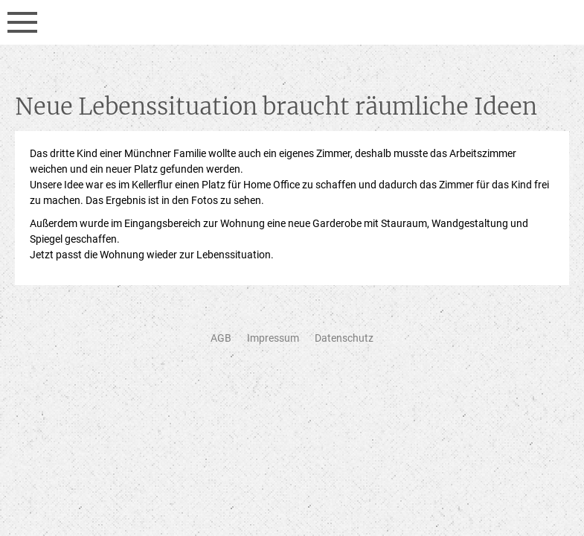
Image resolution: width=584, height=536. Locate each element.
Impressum (273, 338)
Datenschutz (344, 338)
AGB (221, 338)
